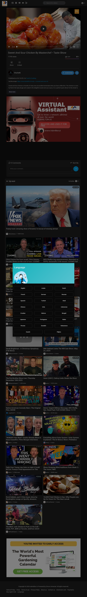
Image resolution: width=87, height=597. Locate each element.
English (23, 288)
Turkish (43, 300)
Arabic (43, 288)
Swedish (43, 325)
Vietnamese (64, 325)
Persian (23, 325)
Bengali (64, 313)
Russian (64, 294)
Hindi (64, 300)
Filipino (59, 332)
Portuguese (43, 319)
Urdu (43, 307)
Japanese (23, 319)
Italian (64, 319)
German (43, 294)
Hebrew (43, 313)
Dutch (64, 288)
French (23, 294)
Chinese (23, 307)
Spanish (23, 300)
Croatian (22, 313)
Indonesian (64, 307)
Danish (28, 332)
